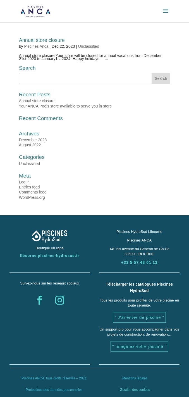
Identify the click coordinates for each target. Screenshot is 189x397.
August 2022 (30, 145)
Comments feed (33, 192)
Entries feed (29, 187)
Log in (24, 182)
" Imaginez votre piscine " (139, 346)
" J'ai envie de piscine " (139, 317)
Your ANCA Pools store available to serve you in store (65, 106)
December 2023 (33, 140)
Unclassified (88, 46)
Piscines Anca (36, 46)
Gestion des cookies (135, 390)
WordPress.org (32, 197)
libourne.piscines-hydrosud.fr (49, 255)
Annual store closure (42, 40)
